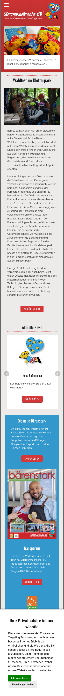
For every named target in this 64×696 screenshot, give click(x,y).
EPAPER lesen (32, 458)
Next (57, 373)
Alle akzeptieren (19, 678)
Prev (6, 373)
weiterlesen (32, 399)
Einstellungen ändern (23, 684)
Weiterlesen (32, 582)
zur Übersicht (32, 309)
